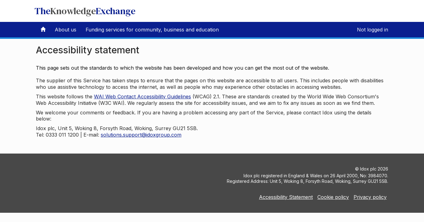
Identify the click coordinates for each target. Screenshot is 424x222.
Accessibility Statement (286, 197)
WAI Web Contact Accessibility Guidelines (142, 96)
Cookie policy (333, 197)
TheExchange (85, 11)
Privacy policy (370, 197)
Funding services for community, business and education (152, 30)
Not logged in (372, 30)
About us (65, 30)
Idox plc (368, 168)
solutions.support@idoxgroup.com (141, 135)
